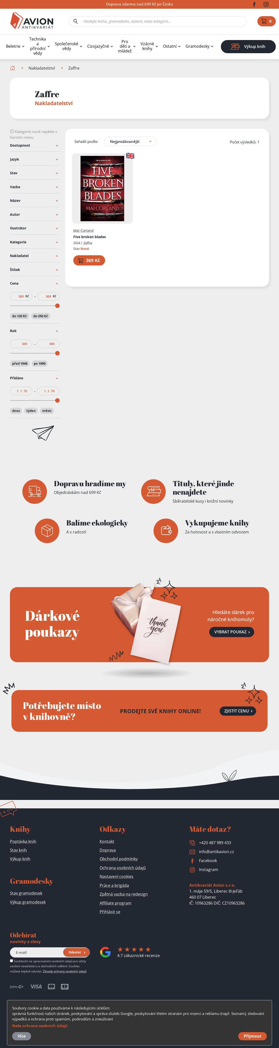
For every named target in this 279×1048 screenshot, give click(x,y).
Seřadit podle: (86, 141)
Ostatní (170, 46)
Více (22, 1036)
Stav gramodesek (26, 893)
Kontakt (107, 841)
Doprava (108, 850)
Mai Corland (83, 230)
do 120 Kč (19, 316)
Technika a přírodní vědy (37, 46)
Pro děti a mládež (125, 46)
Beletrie (13, 46)
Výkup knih (20, 859)
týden (31, 410)
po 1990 (39, 363)
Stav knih (18, 850)
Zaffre (87, 243)
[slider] (57, 306)
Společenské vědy (66, 46)
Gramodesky (197, 46)
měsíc (47, 410)
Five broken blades (89, 236)
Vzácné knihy (147, 46)
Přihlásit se (110, 912)
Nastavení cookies (116, 876)
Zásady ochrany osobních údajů (64, 971)
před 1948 (19, 363)
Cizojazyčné (98, 46)
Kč (27, 296)
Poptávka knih (23, 841)
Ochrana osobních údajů (123, 868)
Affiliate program (115, 903)
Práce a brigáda (114, 885)
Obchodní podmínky (119, 859)
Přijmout (252, 1036)
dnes (16, 410)
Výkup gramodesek (28, 902)
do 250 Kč (40, 316)
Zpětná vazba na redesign (124, 894)
